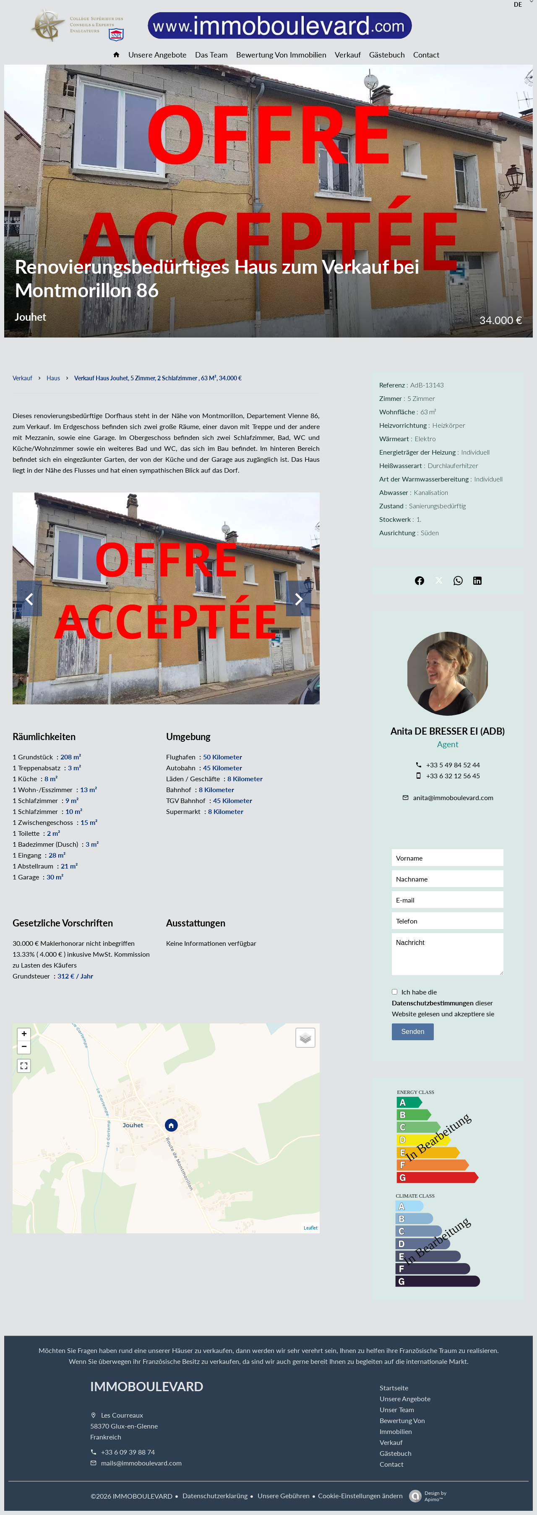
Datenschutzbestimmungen (433, 1002)
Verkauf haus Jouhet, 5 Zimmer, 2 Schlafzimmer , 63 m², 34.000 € (158, 378)
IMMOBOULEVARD (146, 1386)
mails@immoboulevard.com (141, 1463)
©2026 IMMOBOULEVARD (131, 1496)
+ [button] (24, 1034)
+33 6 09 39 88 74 (128, 1452)
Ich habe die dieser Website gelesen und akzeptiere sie (443, 1002)
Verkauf (22, 378)
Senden (412, 1031)
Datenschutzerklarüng (214, 1495)
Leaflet (311, 1228)
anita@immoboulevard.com (453, 797)
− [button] (24, 1047)
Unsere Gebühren (283, 1495)
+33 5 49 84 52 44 (453, 764)
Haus (53, 378)
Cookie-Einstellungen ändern (360, 1495)
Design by (425, 1495)
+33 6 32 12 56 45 (453, 775)
